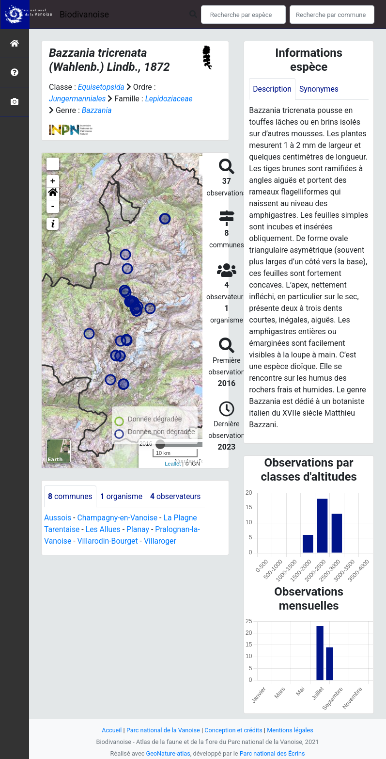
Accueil (110, 730)
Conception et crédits (233, 730)
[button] (52, 194)
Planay (139, 529)
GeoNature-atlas (167, 753)
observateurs (177, 496)
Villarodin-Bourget (108, 541)
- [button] (53, 206)
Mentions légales (291, 730)
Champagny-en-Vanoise (118, 518)
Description (272, 89)
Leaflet (173, 464)
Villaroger (161, 541)
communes (70, 496)
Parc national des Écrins (272, 753)
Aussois (58, 518)
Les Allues (104, 529)
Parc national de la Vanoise (162, 730)
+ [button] (53, 181)
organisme (122, 496)
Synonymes (320, 89)
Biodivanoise (84, 14)
